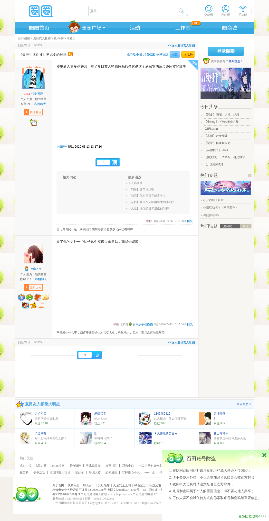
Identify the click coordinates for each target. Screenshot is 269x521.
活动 (134, 27)
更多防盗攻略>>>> (252, 516)
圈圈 (51, 11)
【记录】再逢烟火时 (217, 143)
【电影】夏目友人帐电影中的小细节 (151, 202)
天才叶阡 (219, 413)
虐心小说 (25, 465)
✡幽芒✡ (62, 146)
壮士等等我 (221, 433)
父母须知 (104, 485)
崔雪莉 (24, 472)
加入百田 (89, 485)
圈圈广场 (86, 27)
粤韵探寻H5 (211, 215)
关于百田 (58, 485)
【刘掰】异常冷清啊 (141, 189)
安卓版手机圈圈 (143, 324)
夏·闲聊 (58, 38)
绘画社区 (111, 465)
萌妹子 (79, 472)
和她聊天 (40, 104)
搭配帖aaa (211, 129)
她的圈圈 (41, 99)
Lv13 (27, 93)
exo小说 (149, 472)
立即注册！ (236, 61)
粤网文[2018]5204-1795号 (123, 489)
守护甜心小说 (131, 472)
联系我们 (73, 485)
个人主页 (26, 99)
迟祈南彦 (40, 413)
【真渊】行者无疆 (216, 136)
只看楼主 (149, 54)
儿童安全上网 (122, 485)
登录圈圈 (226, 51)
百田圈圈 (24, 38)
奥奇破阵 (75, 465)
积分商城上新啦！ (215, 200)
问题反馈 (155, 485)
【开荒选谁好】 (214, 164)
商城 (230, 27)
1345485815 (162, 413)
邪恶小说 (128, 465)
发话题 (188, 54)
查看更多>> (244, 404)
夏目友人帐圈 (42, 38)
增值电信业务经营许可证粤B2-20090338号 (79, 489)
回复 (175, 54)
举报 (149, 221)
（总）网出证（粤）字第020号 (160, 489)
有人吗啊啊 (135, 183)
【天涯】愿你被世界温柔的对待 (148, 208)
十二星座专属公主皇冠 (153, 465)
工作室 (182, 27)
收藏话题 (162, 54)
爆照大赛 (95, 472)
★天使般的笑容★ (165, 433)
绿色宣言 (140, 485)
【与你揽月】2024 (216, 150)
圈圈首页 (39, 27)
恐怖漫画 (111, 472)
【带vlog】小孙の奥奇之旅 (221, 121)
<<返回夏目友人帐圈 (181, 45)
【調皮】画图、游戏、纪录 (221, 114)
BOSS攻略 (58, 465)
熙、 (97, 433)
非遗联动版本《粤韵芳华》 (220, 207)
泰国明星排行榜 (60, 472)
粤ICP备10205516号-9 (66, 494)
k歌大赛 (41, 465)
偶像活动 (39, 472)
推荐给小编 (134, 54)
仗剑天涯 (37, 93)
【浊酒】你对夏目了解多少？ (147, 195)
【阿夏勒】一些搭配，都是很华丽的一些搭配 (227, 157)
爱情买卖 (100, 413)
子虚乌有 (40, 433)
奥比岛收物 (93, 465)
